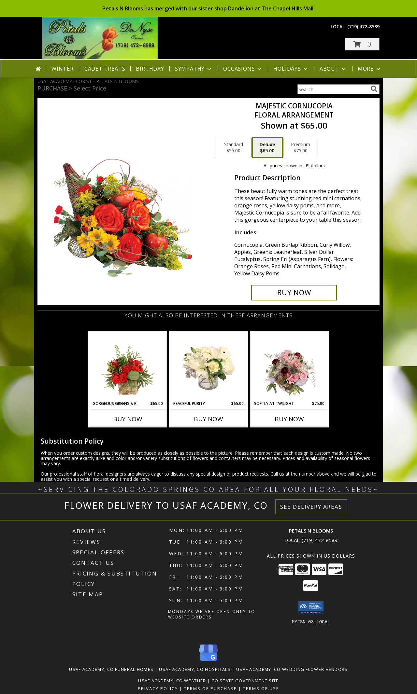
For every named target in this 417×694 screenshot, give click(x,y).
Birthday (150, 68)
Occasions (243, 68)
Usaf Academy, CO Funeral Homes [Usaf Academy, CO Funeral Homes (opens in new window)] (111, 669)
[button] (362, 44)
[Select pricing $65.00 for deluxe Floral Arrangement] (267, 147)
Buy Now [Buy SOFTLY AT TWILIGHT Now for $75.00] (289, 419)
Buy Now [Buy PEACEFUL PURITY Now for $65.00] (208, 419)
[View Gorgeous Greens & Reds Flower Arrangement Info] (128, 366)
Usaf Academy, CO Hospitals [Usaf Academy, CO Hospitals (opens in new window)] (195, 669)
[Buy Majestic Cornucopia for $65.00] (294, 292)
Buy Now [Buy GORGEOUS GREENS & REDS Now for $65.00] (127, 419)
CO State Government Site (245, 681)
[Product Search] (332, 89)
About (333, 68)
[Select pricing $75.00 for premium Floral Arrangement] (300, 147)
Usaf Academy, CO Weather (172, 681)
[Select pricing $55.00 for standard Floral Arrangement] (233, 147)
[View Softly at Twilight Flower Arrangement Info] (289, 366)
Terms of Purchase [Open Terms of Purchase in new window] (210, 688)
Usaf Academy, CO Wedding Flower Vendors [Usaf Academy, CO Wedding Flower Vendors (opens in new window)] (292, 669)
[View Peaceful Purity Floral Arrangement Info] (208, 366)
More (369, 68)
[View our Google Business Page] (208, 661)
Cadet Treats (104, 68)
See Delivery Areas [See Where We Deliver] (311, 506)
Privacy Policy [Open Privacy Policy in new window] (158, 688)
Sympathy (193, 68)
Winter (62, 68)
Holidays (291, 68)
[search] (374, 88)
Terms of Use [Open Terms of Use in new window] (261, 688)
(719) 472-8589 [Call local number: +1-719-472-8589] (363, 26)
